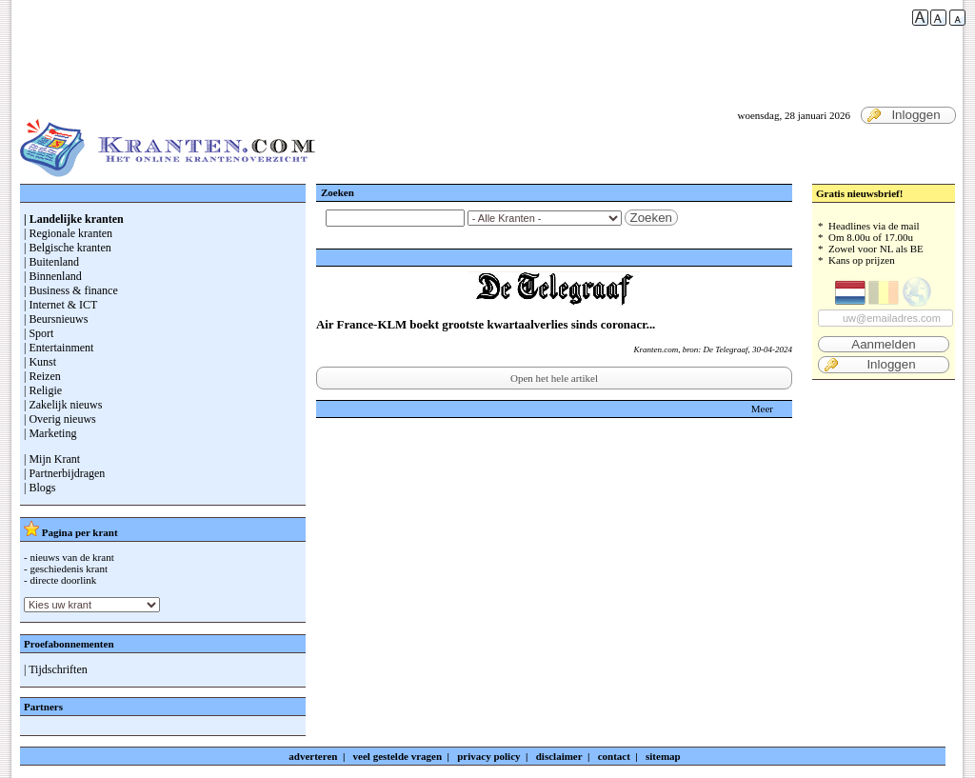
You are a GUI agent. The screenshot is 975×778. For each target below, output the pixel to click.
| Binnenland (53, 276)
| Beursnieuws (56, 319)
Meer (762, 408)
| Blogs (39, 487)
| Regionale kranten (68, 233)
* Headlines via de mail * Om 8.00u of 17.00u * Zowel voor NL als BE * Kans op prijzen (883, 296)
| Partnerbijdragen (64, 473)
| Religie (43, 390)
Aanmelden (883, 344)
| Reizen (42, 376)
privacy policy (488, 756)
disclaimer (559, 756)
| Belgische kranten (67, 247)
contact (614, 756)
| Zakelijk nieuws (63, 404)
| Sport (38, 333)
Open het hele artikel (554, 378)
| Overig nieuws (60, 419)
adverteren (313, 756)
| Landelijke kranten (74, 219)
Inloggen (903, 115)
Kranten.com (655, 349)
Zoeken (651, 217)
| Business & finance (71, 290)
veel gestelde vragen (397, 756)
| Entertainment (58, 347)
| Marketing (50, 433)
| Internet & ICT (60, 304)
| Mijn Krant (52, 459)
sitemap (663, 756)
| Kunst (40, 362)
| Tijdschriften (56, 669)
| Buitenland (51, 262)
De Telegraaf (726, 349)
